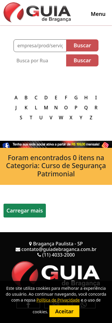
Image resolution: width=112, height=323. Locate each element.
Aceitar (64, 311)
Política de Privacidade (58, 300)
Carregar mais (24, 210)
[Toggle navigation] (98, 13)
